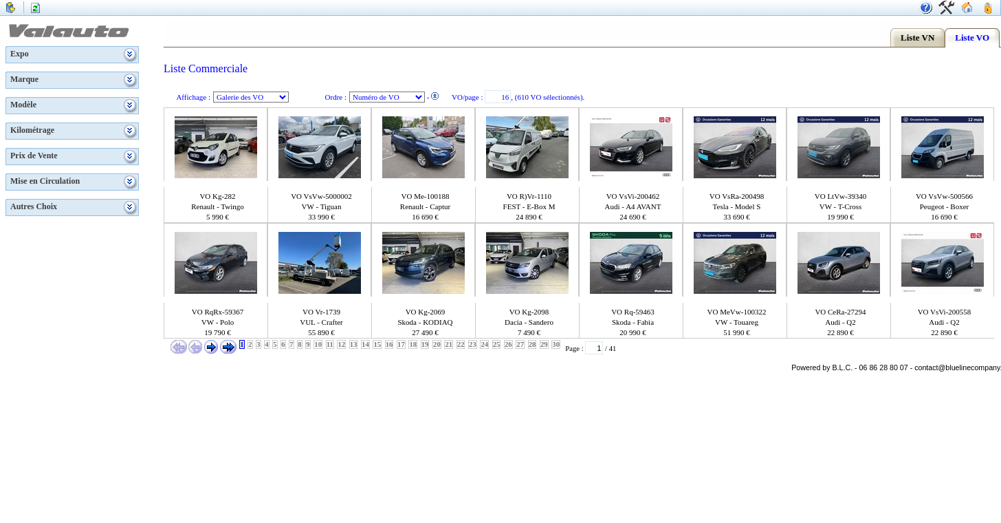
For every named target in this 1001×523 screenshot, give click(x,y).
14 (365, 344)
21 (448, 344)
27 (520, 344)
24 (484, 344)
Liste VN (917, 37)
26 (508, 344)
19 (425, 344)
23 (472, 344)
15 (377, 344)
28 (532, 344)
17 (401, 344)
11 (330, 344)
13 (354, 344)
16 (389, 344)
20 (437, 344)
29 (544, 344)
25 (496, 344)
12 (341, 344)
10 (318, 344)
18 (413, 344)
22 (461, 344)
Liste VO (972, 37)
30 (556, 344)
